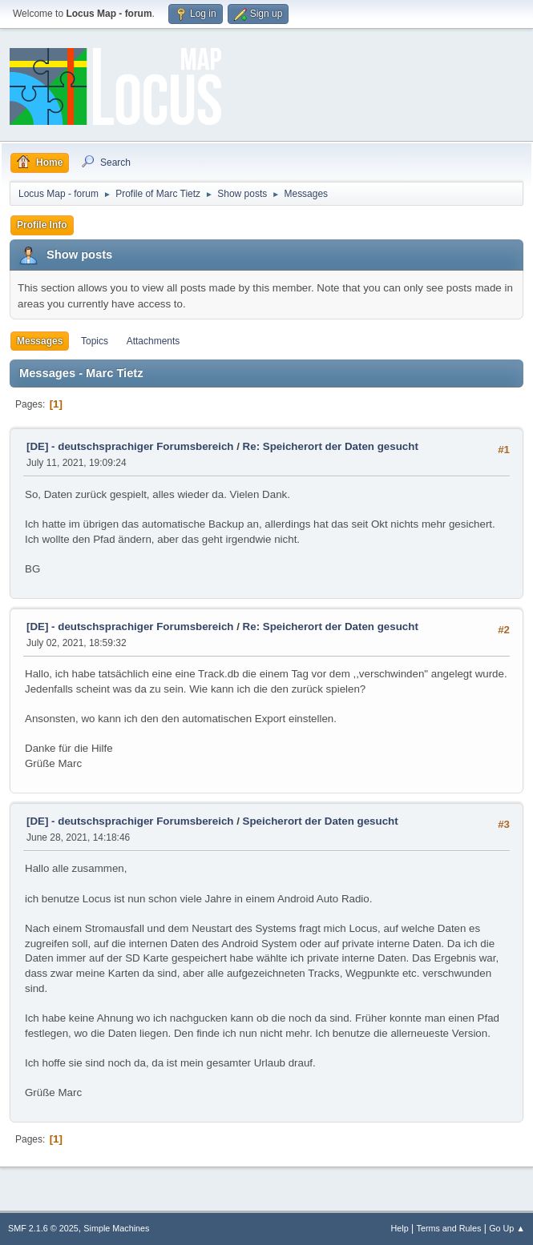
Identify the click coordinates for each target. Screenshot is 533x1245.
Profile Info (42, 225)
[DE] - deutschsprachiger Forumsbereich (129, 446)
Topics (94, 341)
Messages (40, 341)
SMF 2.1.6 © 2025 (43, 1228)
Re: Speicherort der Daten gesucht (330, 446)
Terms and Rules (449, 1228)
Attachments (153, 341)
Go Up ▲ (507, 1228)
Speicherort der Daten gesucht (320, 821)
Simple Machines (116, 1228)
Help (400, 1228)
